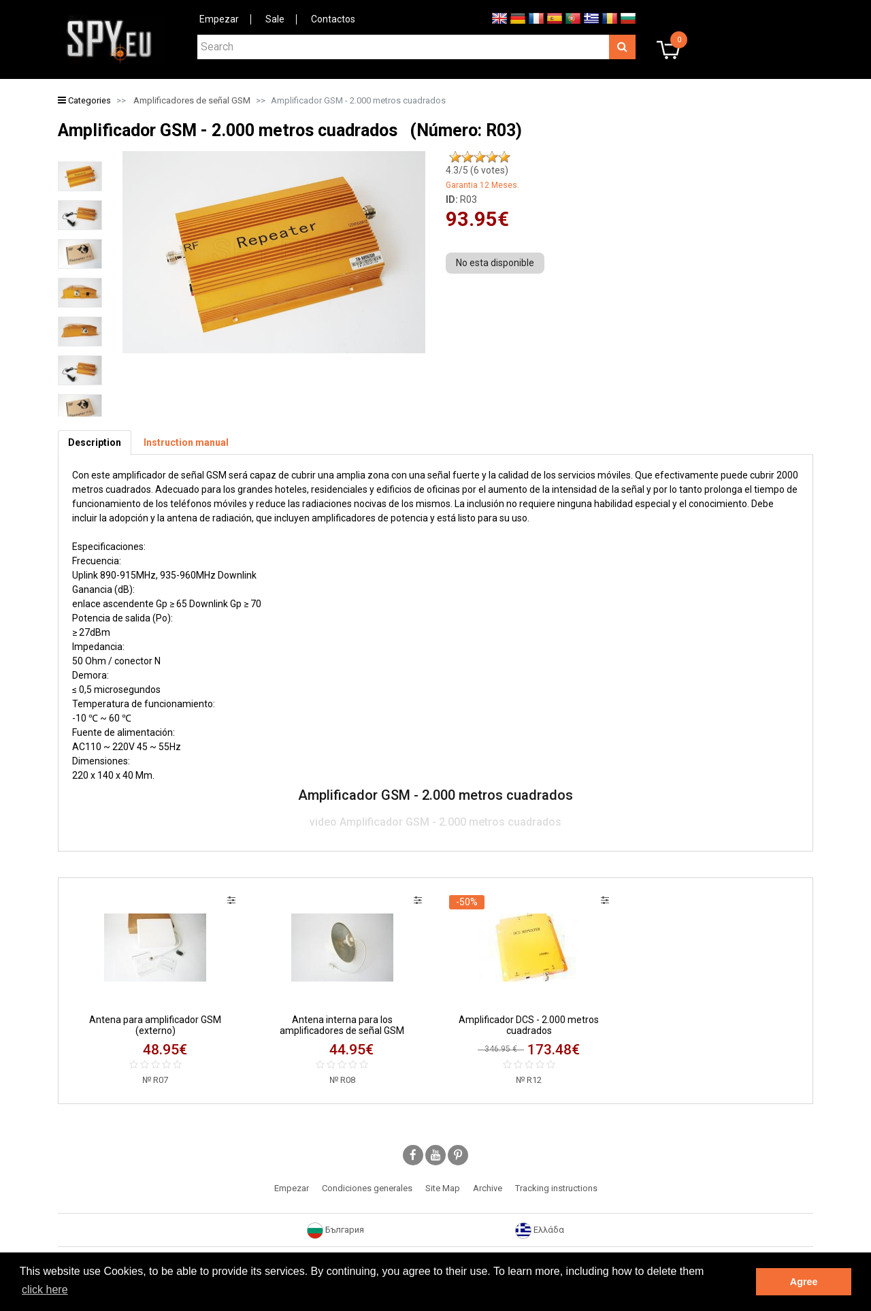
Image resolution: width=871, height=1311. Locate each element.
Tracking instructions (556, 1188)
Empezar (219, 19)
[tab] (94, 442)
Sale (274, 19)
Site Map (442, 1188)
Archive (487, 1188)
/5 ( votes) (477, 170)
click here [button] (45, 1289)
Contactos (333, 19)
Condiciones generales (367, 1188)
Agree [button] (804, 1281)
